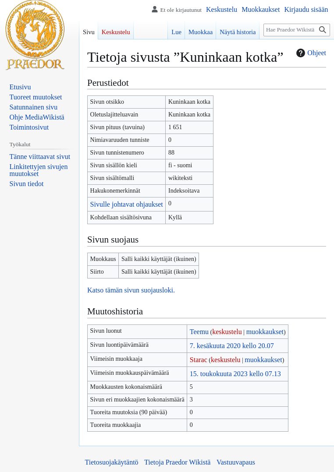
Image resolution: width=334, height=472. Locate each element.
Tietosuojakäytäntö (112, 462)
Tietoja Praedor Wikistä (177, 462)
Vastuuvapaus (236, 462)
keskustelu (227, 331)
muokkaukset (265, 331)
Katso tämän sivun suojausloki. (131, 290)
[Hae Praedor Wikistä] (296, 30)
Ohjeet (310, 53)
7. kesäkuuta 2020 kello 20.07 (232, 345)
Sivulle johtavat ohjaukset (126, 204)
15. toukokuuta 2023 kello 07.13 (235, 373)
